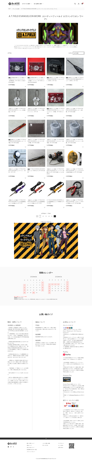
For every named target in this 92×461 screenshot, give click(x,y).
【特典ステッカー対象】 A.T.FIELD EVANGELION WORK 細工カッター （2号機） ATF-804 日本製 (17, 141)
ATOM (46, 445)
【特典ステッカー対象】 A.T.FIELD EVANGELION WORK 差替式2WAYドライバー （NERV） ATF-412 (75, 79)
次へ (55, 216)
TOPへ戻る (46, 439)
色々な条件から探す (38, 3)
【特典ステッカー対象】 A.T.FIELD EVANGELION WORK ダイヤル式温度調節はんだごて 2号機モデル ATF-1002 (36, 202)
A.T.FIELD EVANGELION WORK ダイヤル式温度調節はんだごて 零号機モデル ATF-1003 (55, 202)
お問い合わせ (60, 447)
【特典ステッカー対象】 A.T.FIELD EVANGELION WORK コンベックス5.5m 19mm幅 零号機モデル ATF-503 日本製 (75, 171)
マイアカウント (61, 443)
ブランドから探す (15, 8)
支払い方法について (30, 447)
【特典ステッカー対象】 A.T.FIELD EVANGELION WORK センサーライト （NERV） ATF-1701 (17, 171)
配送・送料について (30, 443)
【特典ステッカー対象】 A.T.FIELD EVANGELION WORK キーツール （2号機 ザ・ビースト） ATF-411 (36, 110)
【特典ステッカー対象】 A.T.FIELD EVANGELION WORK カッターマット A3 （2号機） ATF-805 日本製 (36, 141)
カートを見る (60, 445)
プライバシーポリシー (31, 451)
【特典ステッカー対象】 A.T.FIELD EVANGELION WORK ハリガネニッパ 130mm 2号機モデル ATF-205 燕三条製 (74, 202)
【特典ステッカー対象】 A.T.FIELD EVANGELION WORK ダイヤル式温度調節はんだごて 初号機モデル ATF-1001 (17, 202)
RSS (43, 445)
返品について (29, 445)
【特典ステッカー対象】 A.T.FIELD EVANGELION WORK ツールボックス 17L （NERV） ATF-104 (55, 79)
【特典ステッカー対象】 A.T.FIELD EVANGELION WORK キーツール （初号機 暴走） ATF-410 (16, 110)
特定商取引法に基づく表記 (32, 449)
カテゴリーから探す (26, 3)
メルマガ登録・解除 (46, 443)
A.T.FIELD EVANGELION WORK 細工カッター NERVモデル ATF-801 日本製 (36, 171)
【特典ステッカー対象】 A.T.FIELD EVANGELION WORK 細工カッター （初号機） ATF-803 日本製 (74, 110)
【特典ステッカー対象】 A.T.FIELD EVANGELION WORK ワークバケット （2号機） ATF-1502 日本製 (74, 141)
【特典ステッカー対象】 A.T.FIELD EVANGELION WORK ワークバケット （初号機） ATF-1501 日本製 (55, 141)
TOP (9, 8)
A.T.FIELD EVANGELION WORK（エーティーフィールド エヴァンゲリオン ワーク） (39, 8)
